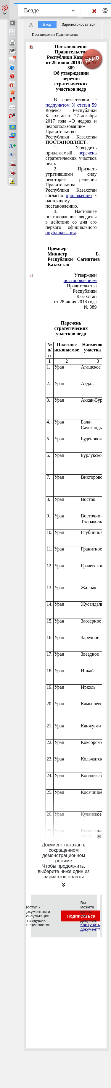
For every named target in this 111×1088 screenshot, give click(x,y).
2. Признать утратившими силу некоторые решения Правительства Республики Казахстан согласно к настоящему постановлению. (71, 187)
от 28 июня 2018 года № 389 (75, 304)
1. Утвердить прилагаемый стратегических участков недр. (71, 155)
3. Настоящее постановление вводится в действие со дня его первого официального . (71, 222)
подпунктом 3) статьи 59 (71, 105)
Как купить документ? (90, 927)
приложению (79, 195)
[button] (4, 9)
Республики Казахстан (84, 294)
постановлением (80, 280)
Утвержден (85, 275)
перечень (87, 152)
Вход (47, 24)
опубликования (61, 232)
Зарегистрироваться (78, 24)
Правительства (80, 283)
